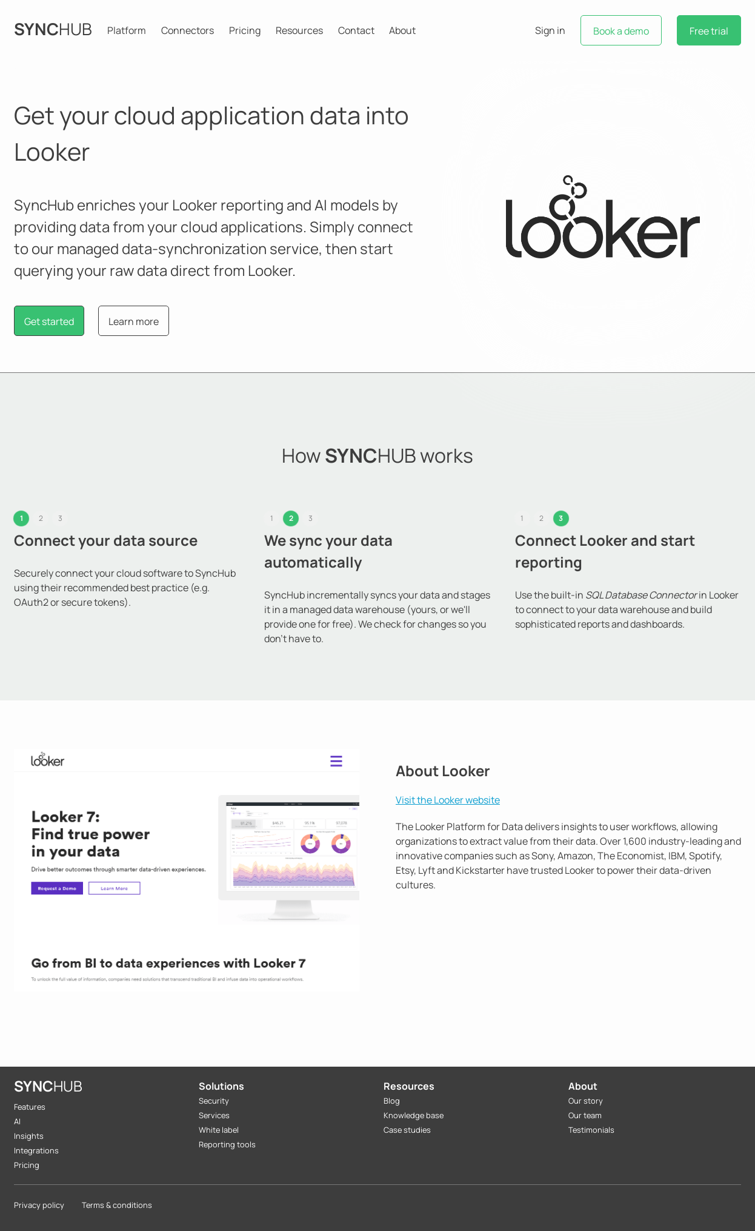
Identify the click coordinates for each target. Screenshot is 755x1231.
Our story (585, 1100)
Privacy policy (39, 1204)
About (402, 30)
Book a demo (621, 31)
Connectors (187, 30)
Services (214, 1115)
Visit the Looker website (448, 800)
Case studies (407, 1129)
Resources (299, 30)
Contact (356, 30)
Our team (585, 1115)
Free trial (709, 31)
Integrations (36, 1150)
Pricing (245, 30)
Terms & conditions (117, 1204)
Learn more (133, 321)
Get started (49, 321)
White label (219, 1129)
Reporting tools (227, 1144)
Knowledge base (414, 1115)
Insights (29, 1135)
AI (17, 1121)
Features (29, 1106)
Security (214, 1100)
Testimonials (591, 1129)
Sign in (550, 30)
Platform (126, 30)
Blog (392, 1100)
